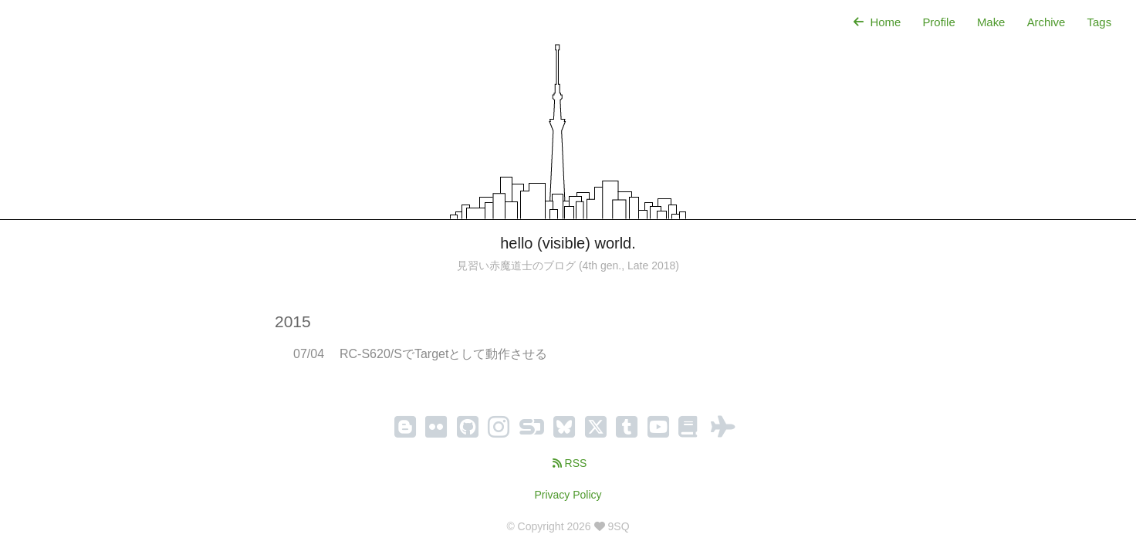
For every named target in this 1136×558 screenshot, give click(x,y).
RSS (568, 463)
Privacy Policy (567, 495)
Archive (1045, 22)
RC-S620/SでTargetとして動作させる (443, 353)
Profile (938, 22)
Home (874, 22)
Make (990, 22)
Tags (1099, 22)
